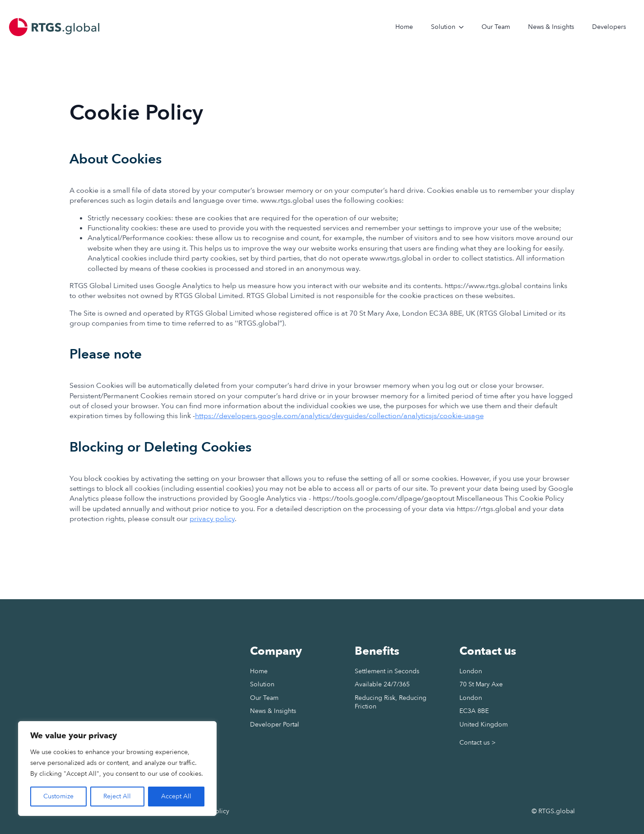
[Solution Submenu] (464, 27)
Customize (58, 796)
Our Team (496, 27)
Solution (443, 27)
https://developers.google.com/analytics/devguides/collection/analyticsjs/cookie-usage (339, 416)
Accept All (176, 796)
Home (404, 27)
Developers (609, 27)
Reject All (117, 796)
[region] (117, 768)
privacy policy (212, 519)
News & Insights (551, 27)
